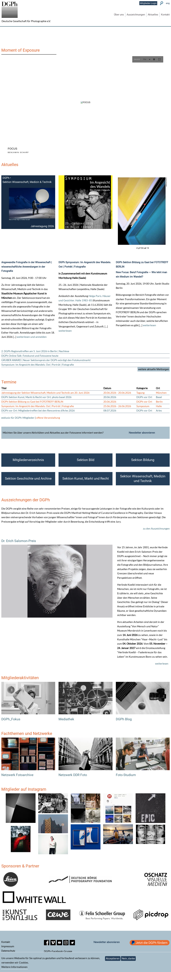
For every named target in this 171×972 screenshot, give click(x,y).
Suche (161, 3)
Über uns (119, 14)
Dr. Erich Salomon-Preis (18, 541)
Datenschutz (8, 950)
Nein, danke (128, 958)
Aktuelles (153, 14)
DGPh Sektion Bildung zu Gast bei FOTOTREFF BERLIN (32, 401)
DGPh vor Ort (144, 397)
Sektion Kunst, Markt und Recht (85, 478)
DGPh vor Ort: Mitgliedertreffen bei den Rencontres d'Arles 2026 (38, 410)
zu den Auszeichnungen (156, 528)
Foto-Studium (126, 775)
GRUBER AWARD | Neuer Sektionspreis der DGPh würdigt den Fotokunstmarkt (46, 360)
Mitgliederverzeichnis (28, 460)
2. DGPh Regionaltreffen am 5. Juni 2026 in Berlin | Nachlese (35, 351)
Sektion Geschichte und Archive (28, 478)
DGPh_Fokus (10, 719)
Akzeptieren (113, 958)
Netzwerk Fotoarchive (17, 775)
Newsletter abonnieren (142, 432)
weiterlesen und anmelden (32, 336)
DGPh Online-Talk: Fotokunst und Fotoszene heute (29, 355)
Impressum (7, 946)
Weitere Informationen (14, 966)
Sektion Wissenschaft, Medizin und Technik (142, 478)
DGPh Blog (124, 719)
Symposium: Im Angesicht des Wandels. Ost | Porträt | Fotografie (37, 364)
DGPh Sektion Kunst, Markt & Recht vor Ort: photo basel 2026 (36, 397)
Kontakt (165, 14)
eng (168, 3)
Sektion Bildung (142, 460)
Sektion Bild (85, 460)
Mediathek (66, 719)
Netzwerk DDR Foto (73, 775)
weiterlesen (65, 330)
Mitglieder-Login (148, 3)
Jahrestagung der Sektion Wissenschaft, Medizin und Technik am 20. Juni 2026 (45, 392)
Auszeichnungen (136, 14)
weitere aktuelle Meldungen (153, 369)
